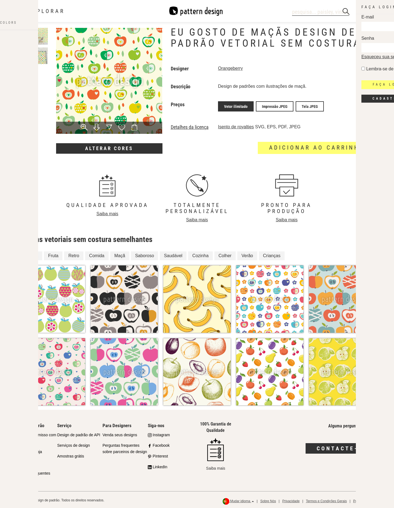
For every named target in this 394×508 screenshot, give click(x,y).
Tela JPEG (310, 105)
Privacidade (291, 500)
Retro (73, 254)
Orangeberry (230, 68)
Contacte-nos (345, 447)
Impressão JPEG (274, 105)
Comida (96, 254)
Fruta (53, 254)
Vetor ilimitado (236, 105)
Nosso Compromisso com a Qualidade (34, 436)
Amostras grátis (70, 455)
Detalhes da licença (190, 126)
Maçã (119, 254)
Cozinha (200, 254)
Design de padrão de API (78, 433)
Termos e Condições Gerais (326, 500)
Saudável (173, 254)
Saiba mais (107, 212)
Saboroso (144, 254)
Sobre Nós (268, 500)
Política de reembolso (369, 500)
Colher (225, 254)
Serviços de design (73, 444)
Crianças (271, 254)
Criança (30, 254)
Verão (247, 254)
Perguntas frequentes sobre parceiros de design (125, 447)
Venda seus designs (120, 433)
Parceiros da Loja (27, 450)
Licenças (19, 461)
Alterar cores (109, 148)
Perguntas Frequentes (31, 472)
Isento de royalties (236, 125)
